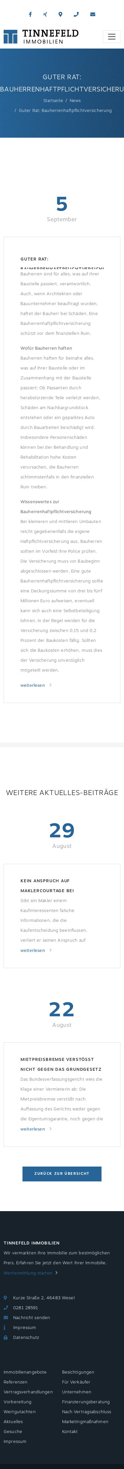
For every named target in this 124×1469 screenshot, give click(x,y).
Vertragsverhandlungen (28, 1392)
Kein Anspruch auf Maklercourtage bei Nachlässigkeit (47, 887)
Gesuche (13, 1431)
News (75, 100)
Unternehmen (76, 1392)
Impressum (24, 1327)
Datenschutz (26, 1337)
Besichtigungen (78, 1372)
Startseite (53, 100)
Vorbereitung (18, 1402)
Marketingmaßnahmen (85, 1421)
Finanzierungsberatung (86, 1402)
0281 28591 (25, 1308)
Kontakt (70, 1431)
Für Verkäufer (76, 1382)
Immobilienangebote (25, 1372)
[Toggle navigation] (111, 36)
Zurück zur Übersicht (62, 1173)
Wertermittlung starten (28, 1273)
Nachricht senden (31, 1317)
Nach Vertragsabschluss (86, 1412)
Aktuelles (13, 1421)
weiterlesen (33, 685)
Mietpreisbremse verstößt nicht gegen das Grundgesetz (61, 1064)
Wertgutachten (20, 1412)
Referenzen (15, 1382)
